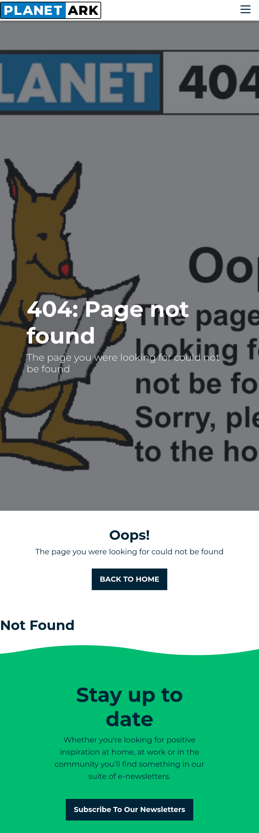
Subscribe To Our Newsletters (129, 809)
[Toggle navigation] (247, 10)
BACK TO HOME (130, 579)
